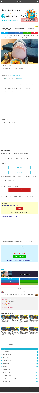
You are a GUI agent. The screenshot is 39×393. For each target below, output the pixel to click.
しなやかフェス (6, 370)
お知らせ (5, 358)
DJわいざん (6, 364)
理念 (29, 388)
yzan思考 (5, 367)
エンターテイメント (7, 355)
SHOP (35, 388)
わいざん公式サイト (8, 391)
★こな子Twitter (24, 249)
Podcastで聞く (19, 172)
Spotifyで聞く (19, 167)
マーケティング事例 (7, 361)
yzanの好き (6, 352)
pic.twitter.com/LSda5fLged (15, 75)
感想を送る (19, 209)
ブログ (3, 388)
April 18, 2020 (19, 78)
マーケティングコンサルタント (9, 379)
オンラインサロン (7, 376)
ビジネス (6, 388)
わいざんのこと (6, 373)
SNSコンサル (16, 388)
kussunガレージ (25, 388)
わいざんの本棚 (4, 389)
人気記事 (32, 388)
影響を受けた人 (6, 382)
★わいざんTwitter (15, 249)
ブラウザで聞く (19, 190)
